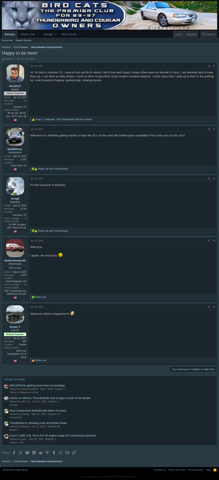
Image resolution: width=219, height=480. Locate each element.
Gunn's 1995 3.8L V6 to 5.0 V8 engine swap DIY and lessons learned (53, 435)
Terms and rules (176, 469)
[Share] (208, 66)
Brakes (13, 429)
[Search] (208, 34)
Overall (13, 404)
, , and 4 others (63, 119)
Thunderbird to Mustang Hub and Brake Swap (38, 422)
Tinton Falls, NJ (18, 165)
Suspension (16, 417)
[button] (38, 34)
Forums (10, 34)
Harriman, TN (19, 215)
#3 (214, 178)
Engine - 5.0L (17, 442)
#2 (214, 129)
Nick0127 (10, 58)
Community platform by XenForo (110, 476)
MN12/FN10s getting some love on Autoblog (37, 385)
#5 (214, 307)
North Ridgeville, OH (16, 281)
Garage (48, 34)
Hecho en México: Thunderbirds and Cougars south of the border (50, 398)
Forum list (7, 40)
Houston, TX (20, 107)
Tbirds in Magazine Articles (24, 392)
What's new (28, 34)
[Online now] (15, 194)
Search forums (23, 40)
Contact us (159, 469)
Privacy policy (195, 469)
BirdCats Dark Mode (15, 469)
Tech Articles (69, 34)
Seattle (22, 344)
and (53, 169)
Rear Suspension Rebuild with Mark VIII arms (38, 410)
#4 (214, 240)
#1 (214, 66)
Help (208, 469)
